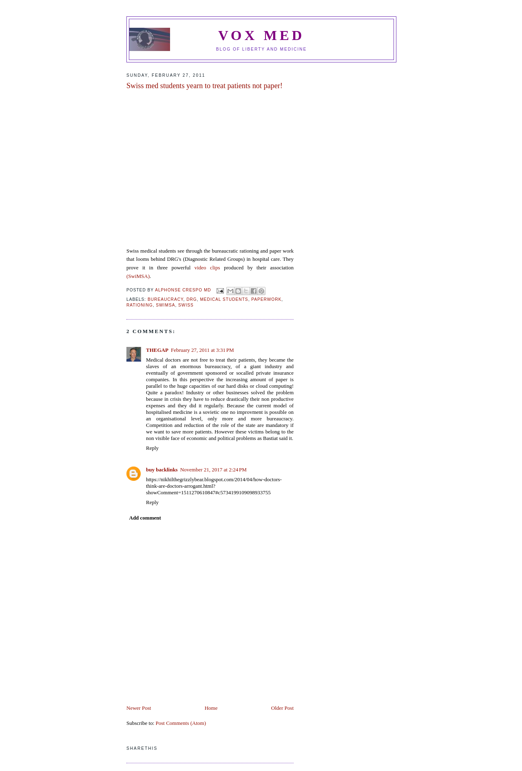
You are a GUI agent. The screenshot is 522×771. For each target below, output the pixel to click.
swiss (186, 305)
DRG (191, 299)
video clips (209, 267)
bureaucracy (166, 299)
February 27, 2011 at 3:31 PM (202, 350)
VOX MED (261, 35)
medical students (224, 299)
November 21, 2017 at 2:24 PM (213, 470)
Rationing (139, 305)
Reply (152, 448)
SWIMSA (165, 305)
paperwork (266, 299)
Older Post (282, 708)
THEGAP (157, 350)
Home (211, 708)
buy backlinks (162, 470)
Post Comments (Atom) (181, 723)
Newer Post (138, 708)
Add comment (145, 518)
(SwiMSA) (138, 276)
